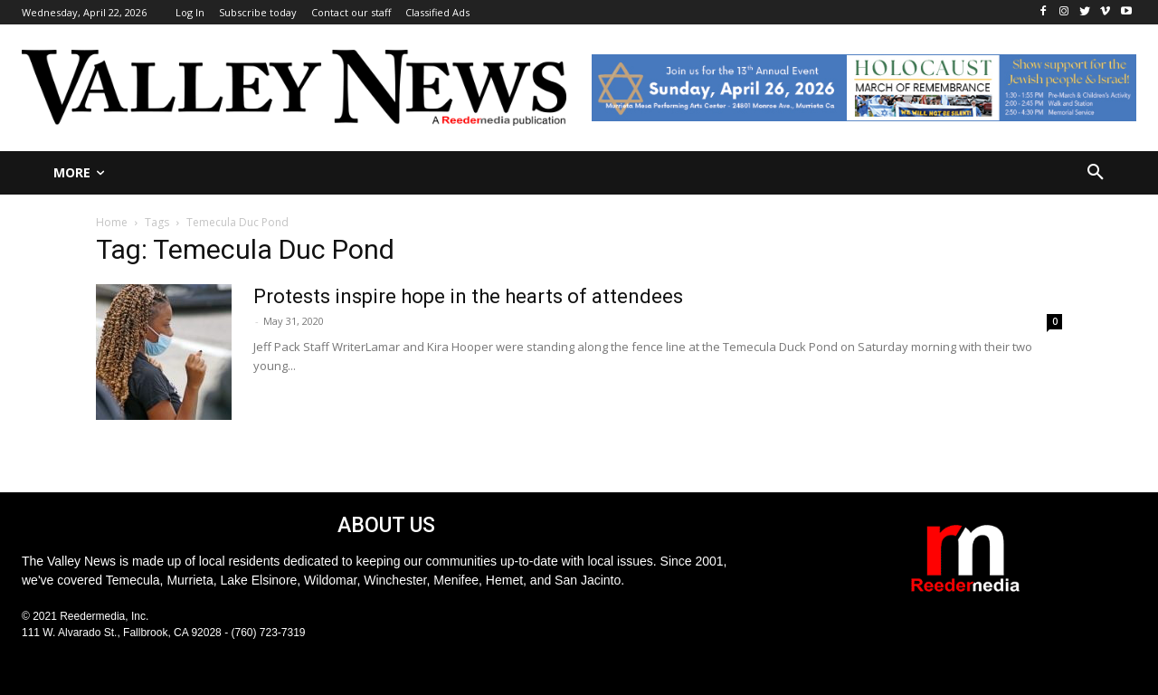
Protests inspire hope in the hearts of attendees (468, 296)
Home (112, 222)
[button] (1095, 173)
